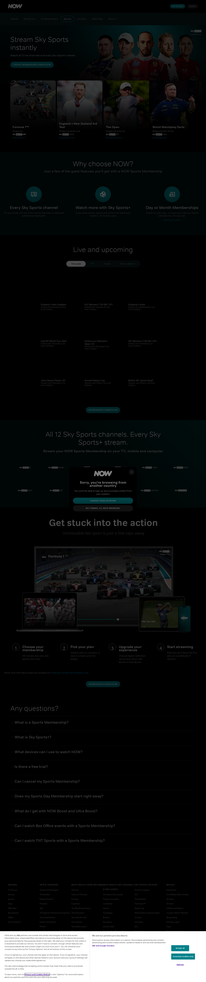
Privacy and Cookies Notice (37, 974)
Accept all (180, 948)
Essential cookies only (183, 956)
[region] (103, 956)
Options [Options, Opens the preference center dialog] (180, 964)
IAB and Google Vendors (103, 945)
